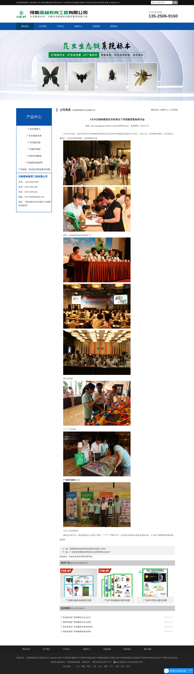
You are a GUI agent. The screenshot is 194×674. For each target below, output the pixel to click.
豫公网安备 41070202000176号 (128, 662)
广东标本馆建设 (34, 156)
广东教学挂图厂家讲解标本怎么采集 (76, 622)
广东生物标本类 (34, 136)
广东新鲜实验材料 (34, 162)
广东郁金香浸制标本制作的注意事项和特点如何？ (90, 552)
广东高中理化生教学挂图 (155, 600)
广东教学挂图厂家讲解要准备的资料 (76, 632)
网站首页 (155, 110)
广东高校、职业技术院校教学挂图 (34, 169)
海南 (106, 666)
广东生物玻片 (34, 129)
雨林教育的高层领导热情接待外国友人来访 (87, 549)
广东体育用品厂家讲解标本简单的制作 (77, 627)
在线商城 (107, 649)
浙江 (123, 666)
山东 (100, 666)
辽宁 (111, 666)
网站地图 (147, 649)
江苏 (94, 666)
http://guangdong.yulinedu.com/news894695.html (110, 126)
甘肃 (117, 666)
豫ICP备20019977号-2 (102, 662)
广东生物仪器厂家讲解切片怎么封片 (76, 617)
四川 (128, 666)
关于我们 (46, 649)
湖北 (89, 666)
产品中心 (66, 649)
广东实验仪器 (34, 142)
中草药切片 (58, 2)
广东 (77, 666)
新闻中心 (164, 110)
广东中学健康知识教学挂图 (117, 600)
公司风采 (174, 110)
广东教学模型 (34, 149)
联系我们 (127, 649)
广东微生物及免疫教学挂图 (78, 600)
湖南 (83, 666)
